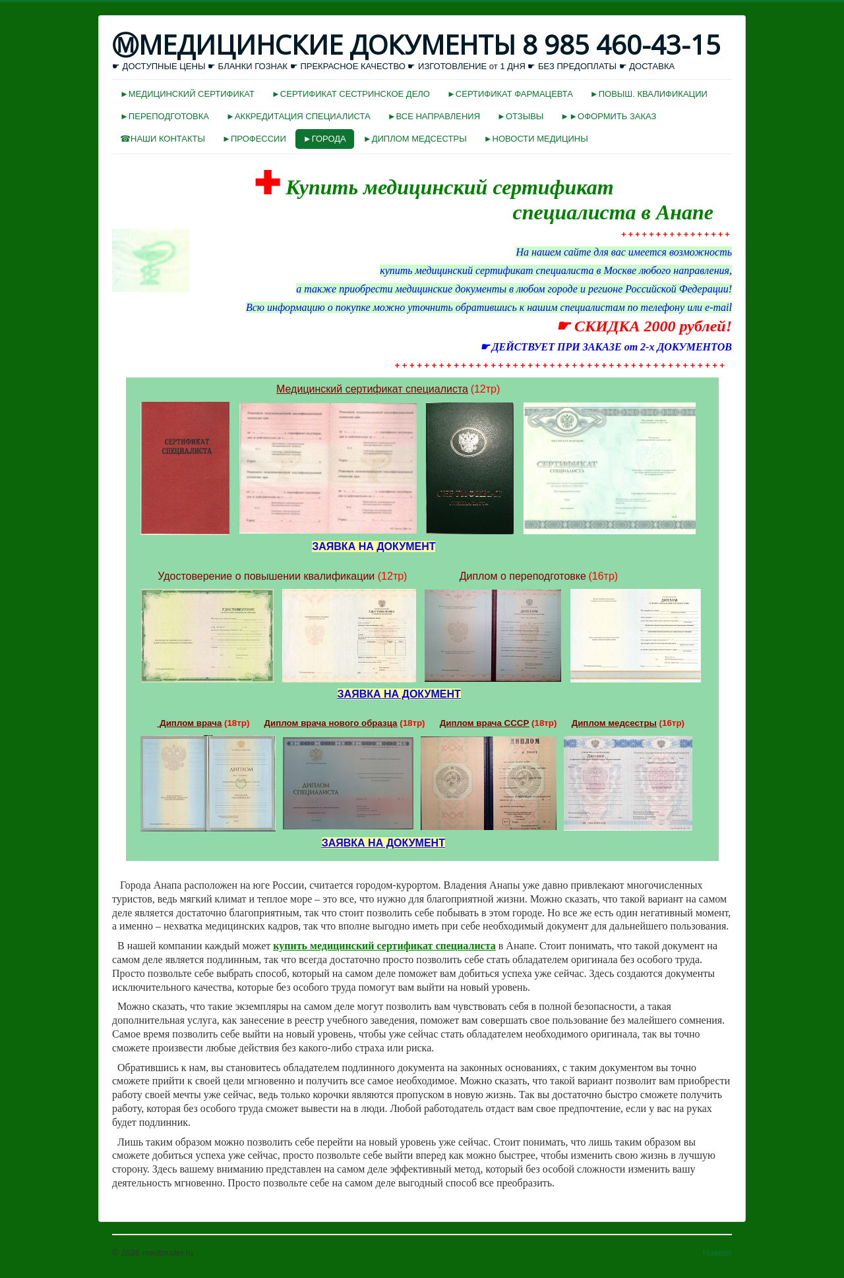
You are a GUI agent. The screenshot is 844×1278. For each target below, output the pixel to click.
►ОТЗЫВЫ (520, 116)
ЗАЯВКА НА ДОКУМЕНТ (399, 694)
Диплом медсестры (614, 723)
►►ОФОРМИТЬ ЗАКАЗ (608, 116)
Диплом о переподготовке (523, 576)
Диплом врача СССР (484, 723)
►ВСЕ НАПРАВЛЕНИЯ (434, 116)
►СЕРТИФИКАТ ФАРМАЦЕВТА (510, 94)
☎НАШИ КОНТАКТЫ (162, 139)
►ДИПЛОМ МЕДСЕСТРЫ (415, 139)
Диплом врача (191, 723)
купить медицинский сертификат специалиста (384, 945)
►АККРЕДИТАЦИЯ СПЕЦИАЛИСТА (298, 116)
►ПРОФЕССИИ (254, 139)
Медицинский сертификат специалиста (372, 389)
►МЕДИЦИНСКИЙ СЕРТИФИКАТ (187, 94)
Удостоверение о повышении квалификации (266, 576)
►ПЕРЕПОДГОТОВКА (164, 116)
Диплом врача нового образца (331, 723)
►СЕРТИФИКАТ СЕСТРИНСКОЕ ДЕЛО (351, 94)
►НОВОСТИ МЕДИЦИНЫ (536, 139)
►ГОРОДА (324, 139)
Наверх (717, 1253)
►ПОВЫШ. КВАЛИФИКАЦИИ (649, 94)
